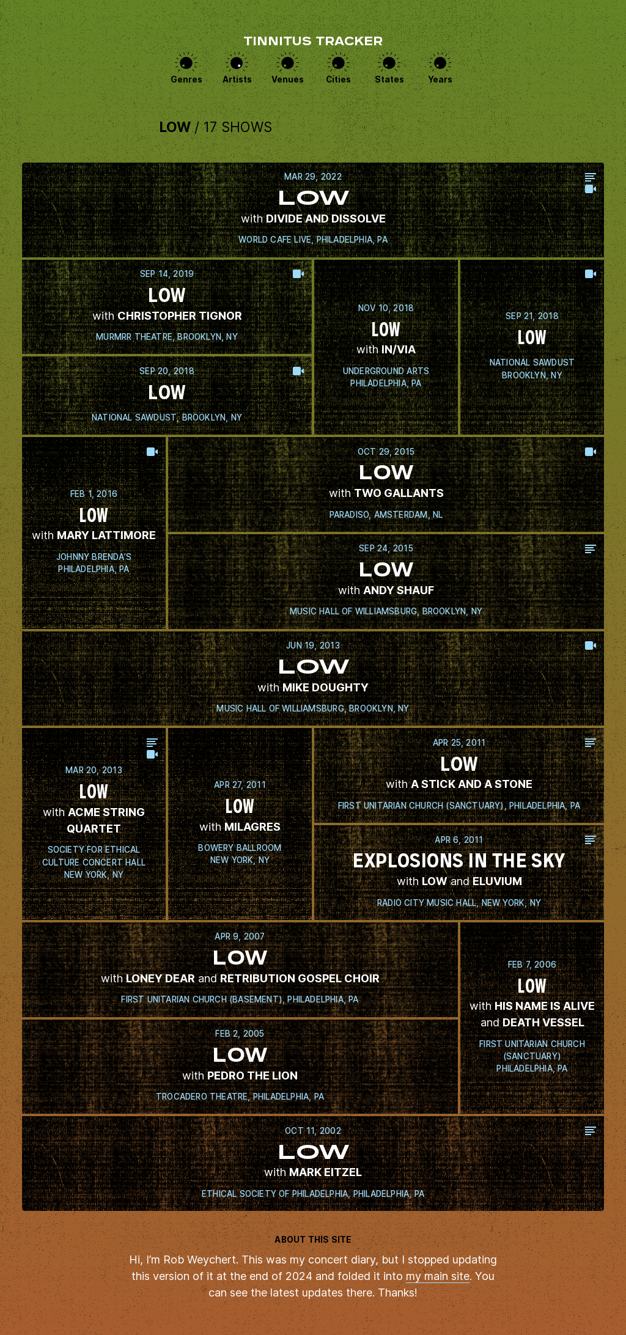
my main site (438, 1276)
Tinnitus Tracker (313, 42)
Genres (186, 79)
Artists (237, 79)
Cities (338, 79)
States (389, 79)
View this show (313, 210)
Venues (287, 79)
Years (440, 79)
